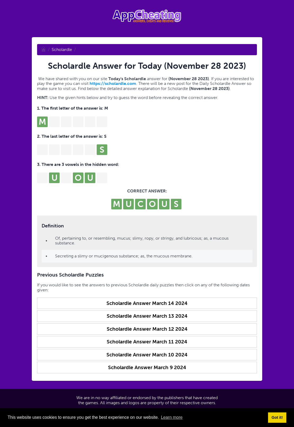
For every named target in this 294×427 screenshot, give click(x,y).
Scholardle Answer (147, 303)
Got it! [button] (277, 417)
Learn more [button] (171, 417)
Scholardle (62, 49)
